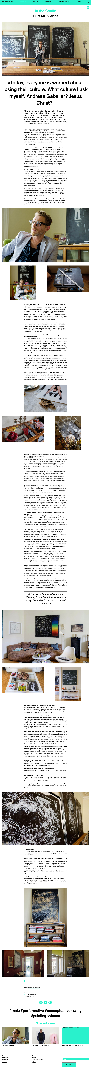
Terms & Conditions (37, 1059)
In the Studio (45, 11)
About (79, 1)
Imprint (34, 1061)
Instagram (5, 1059)
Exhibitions (48, 1)
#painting (39, 1016)
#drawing (74, 1011)
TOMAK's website (30, 994)
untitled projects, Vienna (31, 996)
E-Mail (4, 1055)
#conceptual (55, 1011)
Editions (35, 1)
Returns (34, 1057)
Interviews (23, 1)
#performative (33, 1011)
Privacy (34, 1062)
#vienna (53, 1016)
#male (15, 1011)
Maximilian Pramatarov (34, 987)
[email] (75, 1059)
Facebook (5, 1057)
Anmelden (68, 1064)
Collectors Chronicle (64, 1)
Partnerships (35, 1055)
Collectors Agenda (7, 1)
